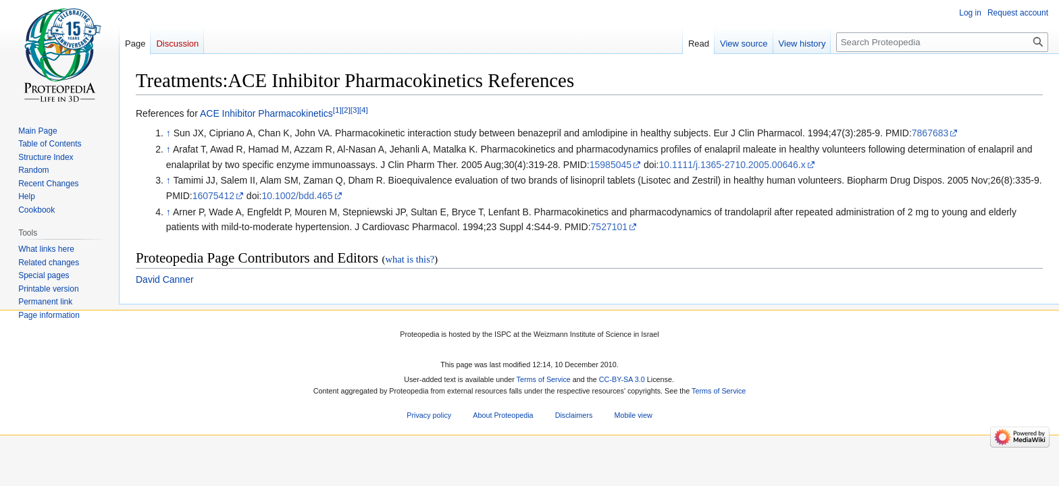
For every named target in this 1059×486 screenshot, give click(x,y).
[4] (363, 109)
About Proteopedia (503, 415)
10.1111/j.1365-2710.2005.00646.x (732, 164)
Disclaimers (574, 415)
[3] (355, 109)
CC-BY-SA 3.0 (622, 380)
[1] (337, 109)
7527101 (609, 226)
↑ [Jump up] (168, 133)
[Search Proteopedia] (942, 42)
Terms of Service (544, 380)
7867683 (930, 133)
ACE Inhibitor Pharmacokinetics (266, 113)
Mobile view (633, 415)
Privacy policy (429, 415)
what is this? (409, 259)
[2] (346, 109)
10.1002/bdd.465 (296, 195)
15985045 (610, 164)
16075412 (213, 195)
